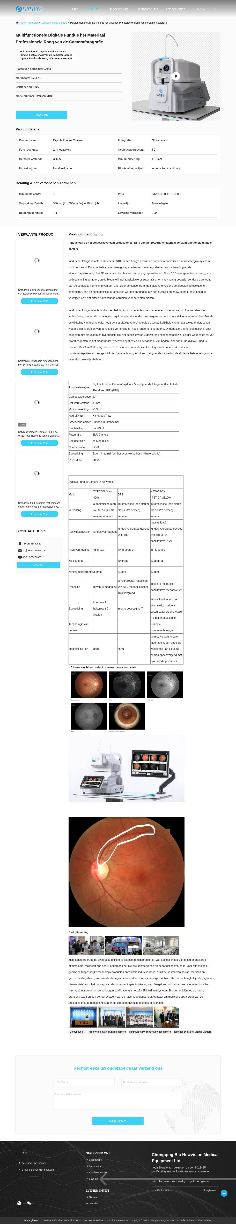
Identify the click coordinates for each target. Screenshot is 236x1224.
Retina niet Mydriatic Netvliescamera (150, 1031)
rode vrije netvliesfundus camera (107, 1031)
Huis (75, 9)
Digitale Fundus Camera (54, 22)
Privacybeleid (31, 1220)
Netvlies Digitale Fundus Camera (192, 1031)
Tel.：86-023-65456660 (32, 1163)
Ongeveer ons (118, 9)
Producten (93, 9)
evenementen (175, 9)
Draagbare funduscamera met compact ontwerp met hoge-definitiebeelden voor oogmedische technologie (39, 507)
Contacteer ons (147, 9)
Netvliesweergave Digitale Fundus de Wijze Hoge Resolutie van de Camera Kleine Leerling (38, 436)
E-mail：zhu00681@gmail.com (36, 1169)
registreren (209, 1190)
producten (33, 22)
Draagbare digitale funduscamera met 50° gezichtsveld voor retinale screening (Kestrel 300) (39, 294)
